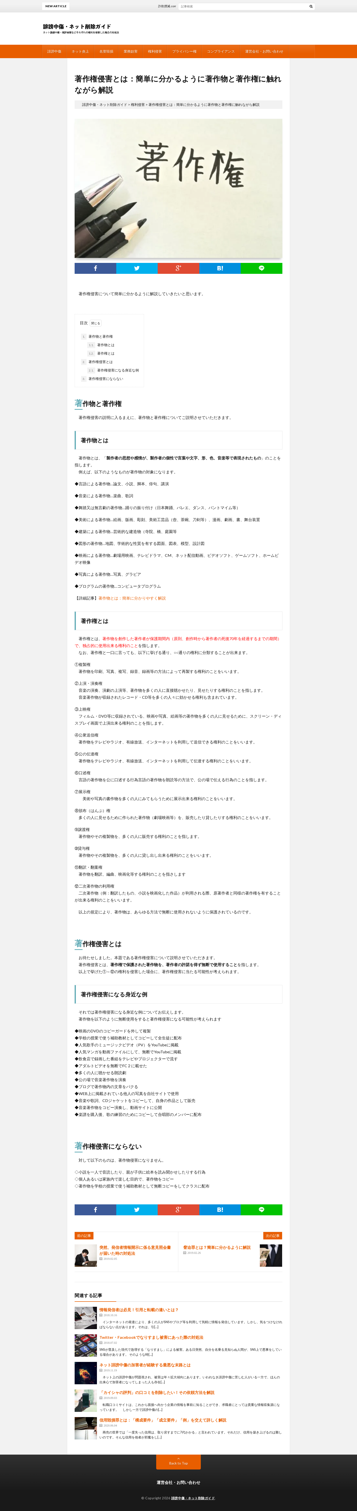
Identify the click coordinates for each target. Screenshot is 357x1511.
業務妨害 (131, 51)
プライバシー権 (184, 51)
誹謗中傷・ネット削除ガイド (193, 1498)
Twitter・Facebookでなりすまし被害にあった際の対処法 (151, 1337)
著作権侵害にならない (102, 379)
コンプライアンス (221, 51)
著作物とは (101, 345)
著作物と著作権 (97, 337)
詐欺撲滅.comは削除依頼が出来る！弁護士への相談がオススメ (205, 6)
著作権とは (101, 354)
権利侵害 (155, 51)
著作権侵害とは (97, 362)
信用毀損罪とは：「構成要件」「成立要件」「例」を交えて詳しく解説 (162, 1420)
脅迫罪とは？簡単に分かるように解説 (217, 1247)
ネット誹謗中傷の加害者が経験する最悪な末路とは (145, 1364)
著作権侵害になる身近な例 (113, 370)
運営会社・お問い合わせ (264, 51)
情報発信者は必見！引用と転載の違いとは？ (139, 1309)
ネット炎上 (80, 51)
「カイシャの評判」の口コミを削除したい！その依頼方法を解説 (156, 1392)
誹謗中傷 (54, 51)
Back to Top (178, 1463)
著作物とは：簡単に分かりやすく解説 (132, 598)
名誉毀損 (106, 51)
